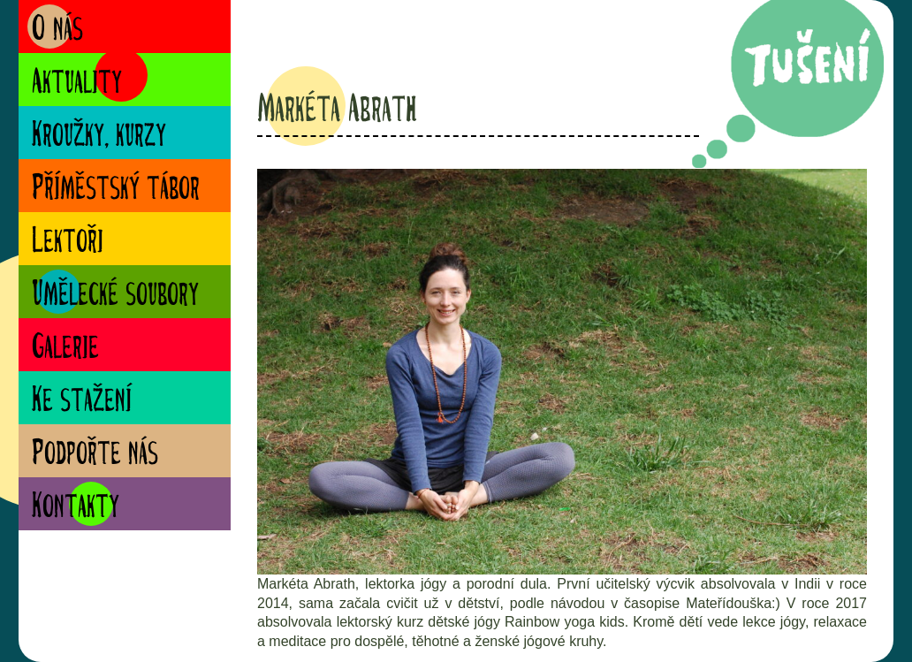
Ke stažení (82, 401)
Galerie (65, 348)
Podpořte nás (95, 454)
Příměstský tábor (116, 189)
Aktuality (77, 83)
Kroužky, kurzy (99, 136)
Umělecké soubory (115, 295)
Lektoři (67, 242)
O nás (57, 30)
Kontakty (75, 507)
